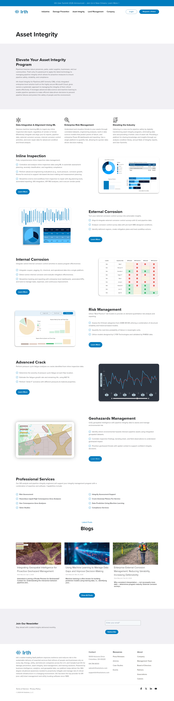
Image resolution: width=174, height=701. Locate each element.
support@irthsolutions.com (99, 672)
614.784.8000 (94, 664)
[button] (141, 689)
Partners (140, 670)
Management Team (144, 661)
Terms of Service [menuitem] (22, 689)
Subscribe (111, 632)
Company (111, 11)
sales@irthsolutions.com (98, 668)
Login (131, 11)
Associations (142, 674)
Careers (140, 679)
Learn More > (113, 3)
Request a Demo (149, 11)
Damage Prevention (61, 11)
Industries (45, 11)
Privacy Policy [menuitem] (35, 689)
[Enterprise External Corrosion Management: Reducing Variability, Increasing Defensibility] (135, 553)
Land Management (95, 11)
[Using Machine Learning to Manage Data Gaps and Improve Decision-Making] (87, 553)
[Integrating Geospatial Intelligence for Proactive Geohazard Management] (38, 553)
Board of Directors (144, 665)
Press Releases (118, 656)
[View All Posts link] (87, 595)
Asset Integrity (79, 11)
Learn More (22, 192)
